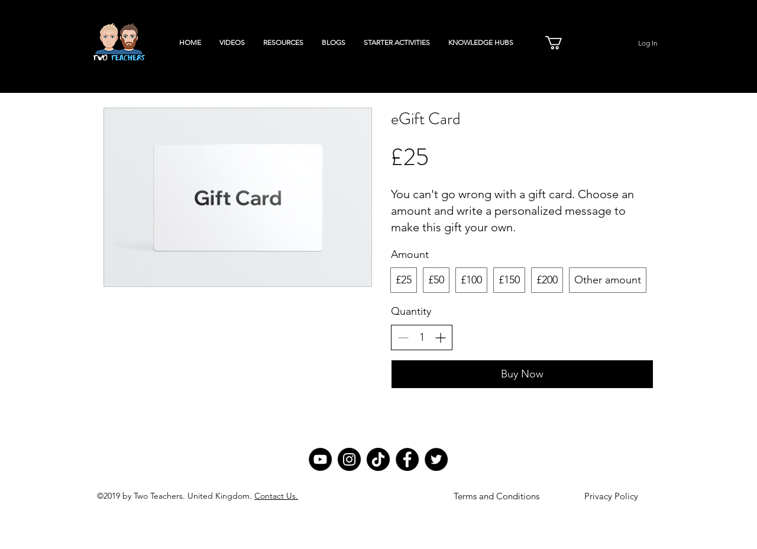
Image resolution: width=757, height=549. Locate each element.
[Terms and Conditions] (496, 496)
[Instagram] (349, 459)
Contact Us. (276, 495)
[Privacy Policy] (611, 496)
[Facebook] (407, 459)
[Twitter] (436, 459)
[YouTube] (320, 459)
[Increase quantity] (440, 337)
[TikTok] (378, 459)
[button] (561, 42)
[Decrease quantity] (403, 337)
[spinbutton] (421, 337)
